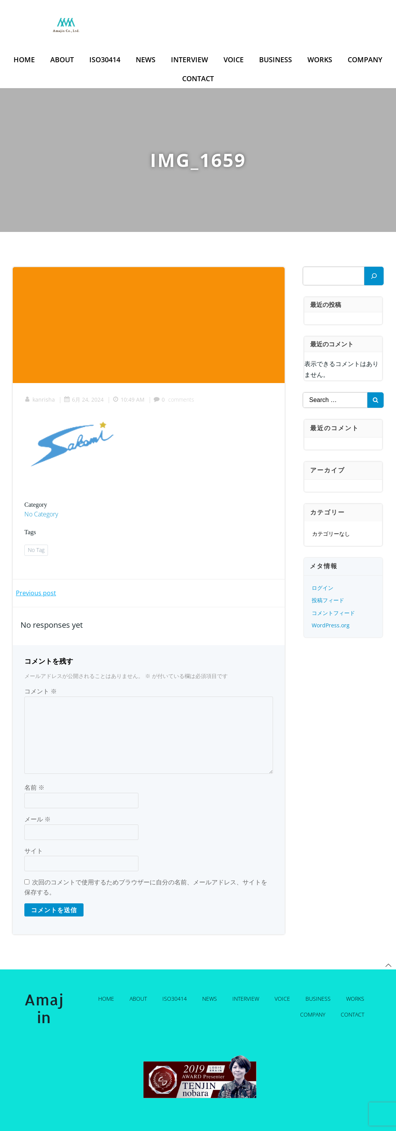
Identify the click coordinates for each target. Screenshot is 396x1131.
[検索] (374, 276)
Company (365, 59)
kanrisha (39, 399)
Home (24, 59)
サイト (33, 851)
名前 (34, 787)
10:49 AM (129, 399)
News (145, 59)
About (62, 59)
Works (319, 59)
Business (275, 59)
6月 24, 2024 (84, 399)
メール (37, 819)
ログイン (322, 587)
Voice (234, 59)
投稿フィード (328, 600)
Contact (198, 78)
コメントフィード (333, 613)
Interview (189, 59)
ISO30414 (104, 59)
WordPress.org (331, 625)
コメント (40, 691)
